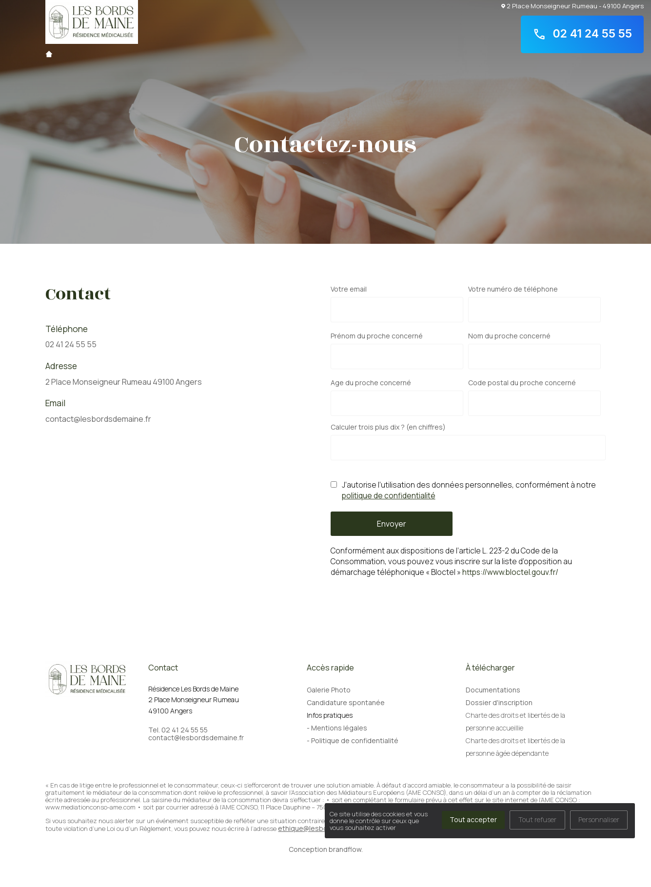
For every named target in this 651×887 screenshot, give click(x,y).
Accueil (49, 54)
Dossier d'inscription (499, 702)
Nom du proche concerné (509, 336)
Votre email (349, 289)
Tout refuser (537, 819)
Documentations (493, 689)
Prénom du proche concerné (377, 336)
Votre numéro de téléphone (513, 289)
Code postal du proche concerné (522, 383)
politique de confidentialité (388, 496)
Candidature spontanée (346, 702)
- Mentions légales (337, 727)
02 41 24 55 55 (582, 34)
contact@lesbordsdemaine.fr (98, 418)
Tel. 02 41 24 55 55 (178, 730)
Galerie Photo (329, 689)
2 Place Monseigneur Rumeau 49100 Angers (123, 381)
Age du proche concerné (371, 383)
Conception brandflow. (326, 849)
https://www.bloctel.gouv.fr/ (510, 572)
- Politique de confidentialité (352, 740)
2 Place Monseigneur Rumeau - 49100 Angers (572, 5)
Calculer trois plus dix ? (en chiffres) (388, 427)
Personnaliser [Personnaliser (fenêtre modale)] (598, 819)
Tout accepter (473, 819)
